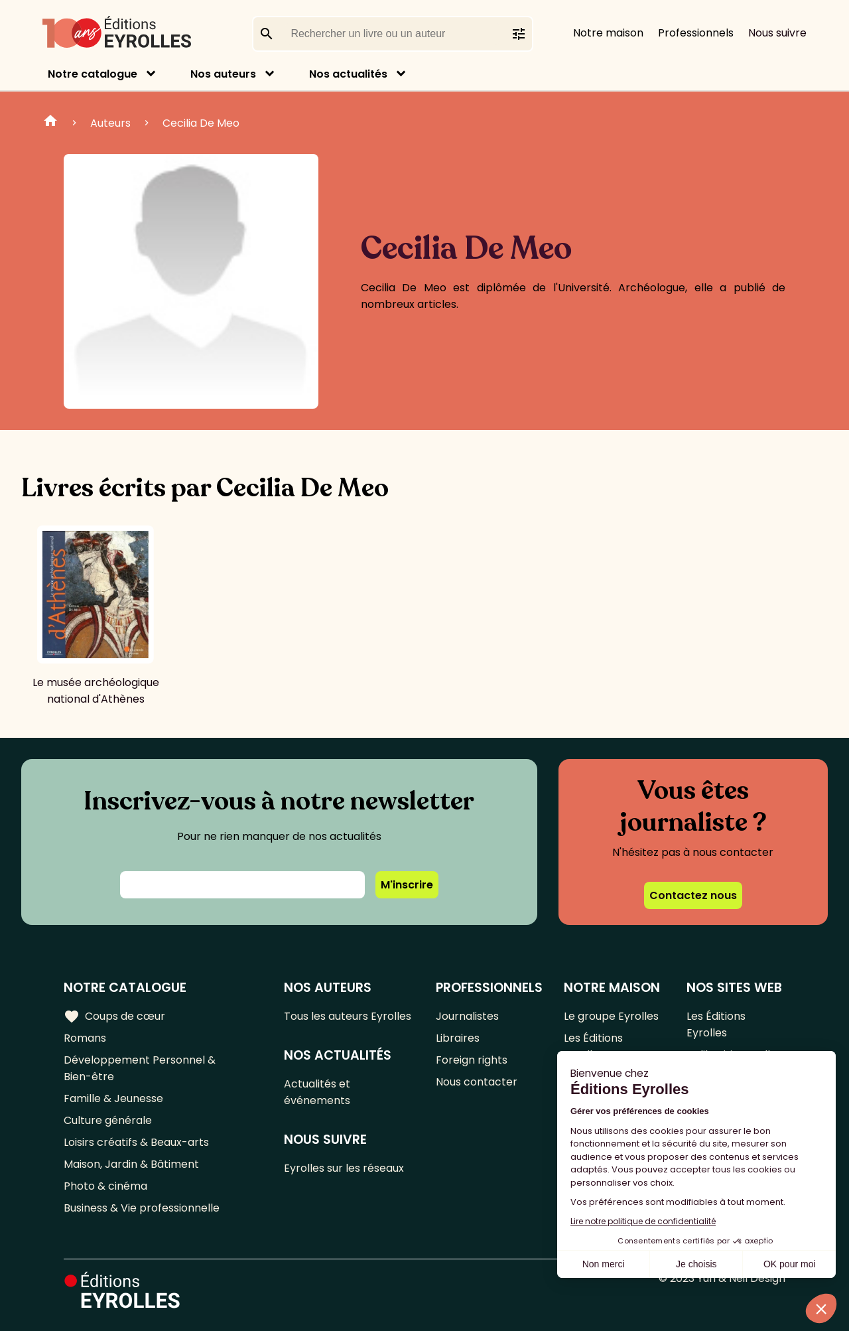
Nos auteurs (223, 74)
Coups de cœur (114, 1016)
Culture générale (108, 1120)
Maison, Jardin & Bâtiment (131, 1164)
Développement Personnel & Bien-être (140, 1068)
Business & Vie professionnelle (142, 1208)
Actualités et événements (317, 1092)
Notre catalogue (92, 74)
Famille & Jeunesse (113, 1098)
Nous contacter (476, 1081)
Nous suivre (777, 32)
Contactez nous (693, 895)
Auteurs (110, 123)
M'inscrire (407, 884)
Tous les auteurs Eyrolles (347, 1016)
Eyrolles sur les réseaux (344, 1168)
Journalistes (467, 1016)
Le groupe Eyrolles (611, 1016)
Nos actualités (348, 74)
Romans (85, 1038)
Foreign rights (471, 1060)
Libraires (458, 1038)
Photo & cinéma (105, 1186)
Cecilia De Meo (201, 123)
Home (50, 123)
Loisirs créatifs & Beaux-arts (136, 1142)
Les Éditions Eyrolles (593, 1046)
